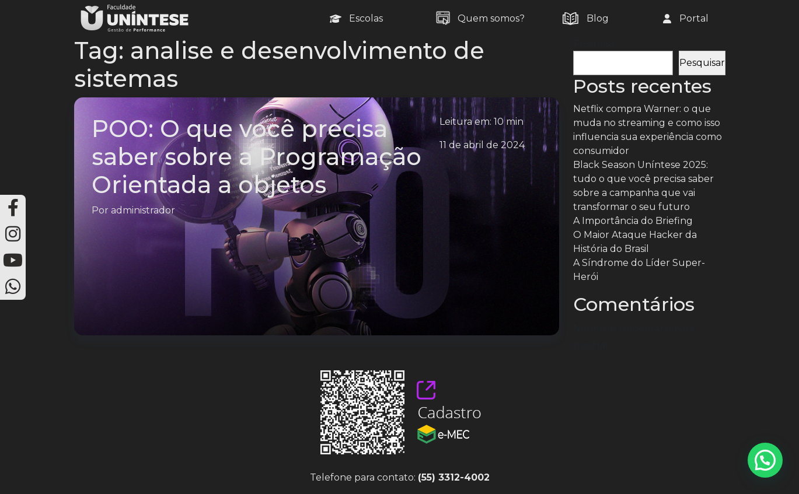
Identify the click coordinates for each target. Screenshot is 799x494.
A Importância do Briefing (633, 220)
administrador (143, 210)
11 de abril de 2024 (482, 144)
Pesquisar (596, 43)
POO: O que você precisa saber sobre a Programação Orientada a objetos (256, 156)
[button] (765, 460)
